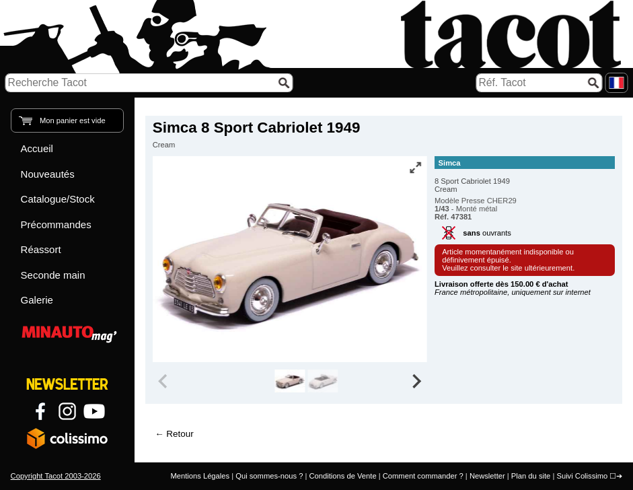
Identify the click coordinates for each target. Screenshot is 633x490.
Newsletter (487, 476)
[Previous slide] (164, 381)
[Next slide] (415, 381)
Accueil (37, 148)
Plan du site (530, 476)
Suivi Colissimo (581, 476)
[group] (289, 381)
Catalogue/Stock (58, 199)
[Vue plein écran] (415, 167)
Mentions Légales (199, 476)
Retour (179, 434)
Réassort (41, 249)
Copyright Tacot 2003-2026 (56, 476)
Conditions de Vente (342, 476)
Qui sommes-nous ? (269, 476)
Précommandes (56, 224)
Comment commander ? (423, 476)
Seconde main (53, 275)
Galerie (37, 300)
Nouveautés (48, 174)
